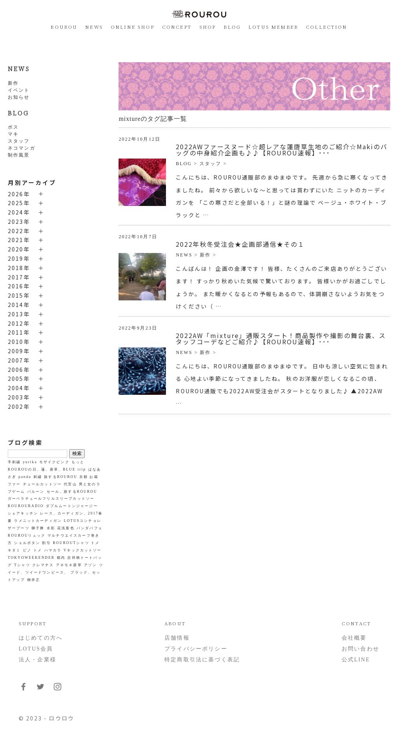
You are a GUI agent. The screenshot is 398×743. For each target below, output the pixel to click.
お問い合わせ (360, 649)
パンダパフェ (90, 528)
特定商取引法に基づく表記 (202, 660)
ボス (13, 127)
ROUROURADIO (26, 506)
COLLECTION (326, 26)
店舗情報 (177, 638)
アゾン (90, 565)
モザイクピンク (54, 462)
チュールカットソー (42, 484)
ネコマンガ (21, 148)
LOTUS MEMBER (273, 26)
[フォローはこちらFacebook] (23, 689)
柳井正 (33, 580)
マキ (13, 134)
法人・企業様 (37, 660)
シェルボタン (27, 543)
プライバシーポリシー (195, 649)
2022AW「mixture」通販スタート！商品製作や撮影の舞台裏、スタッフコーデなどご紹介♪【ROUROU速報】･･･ (281, 338)
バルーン (36, 492)
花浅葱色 (66, 528)
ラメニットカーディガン (38, 521)
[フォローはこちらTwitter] (40, 689)
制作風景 (19, 155)
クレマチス (43, 565)
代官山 (70, 484)
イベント (19, 90)
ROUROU (64, 26)
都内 (61, 558)
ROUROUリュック (26, 535)
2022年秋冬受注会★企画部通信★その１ (240, 244)
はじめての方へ (41, 638)
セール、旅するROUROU (72, 492)
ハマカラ (53, 550)
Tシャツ (22, 565)
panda (25, 477)
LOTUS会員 (36, 649)
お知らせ (19, 97)
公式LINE (356, 660)
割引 (46, 543)
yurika (30, 462)
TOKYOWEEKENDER (31, 558)
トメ (37, 550)
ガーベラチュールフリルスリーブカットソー (51, 499)
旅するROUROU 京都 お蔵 (71, 477)
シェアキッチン (23, 513)
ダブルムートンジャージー (72, 506)
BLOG (232, 26)
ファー (14, 484)
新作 (13, 83)
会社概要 (354, 638)
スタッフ (19, 141)
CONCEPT (177, 26)
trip (82, 469)
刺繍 (37, 477)
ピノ (27, 550)
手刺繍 (14, 462)
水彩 (51, 528)
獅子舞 (37, 528)
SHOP (207, 26)
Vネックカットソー (82, 550)
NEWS (94, 26)
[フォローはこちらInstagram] (57, 689)
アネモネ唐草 (69, 565)
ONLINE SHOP (132, 26)
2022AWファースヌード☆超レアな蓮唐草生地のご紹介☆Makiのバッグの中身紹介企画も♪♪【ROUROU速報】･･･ (282, 149)
